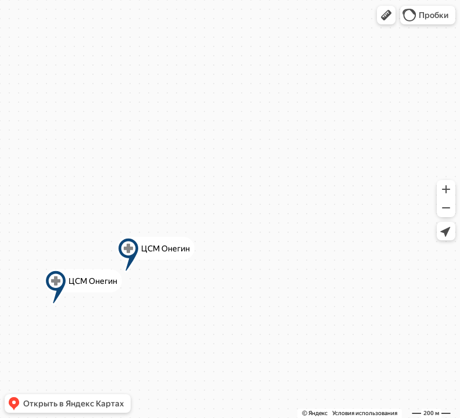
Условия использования (364, 413)
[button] (386, 15)
